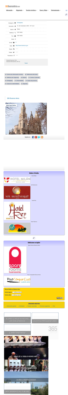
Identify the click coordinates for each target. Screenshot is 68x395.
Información (9, 10)
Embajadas (20, 22)
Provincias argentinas (45, 306)
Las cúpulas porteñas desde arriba (45, 321)
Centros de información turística (15, 74)
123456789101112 (19, 292)
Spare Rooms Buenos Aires (34, 245)
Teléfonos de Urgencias (13, 77)
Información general (11, 306)
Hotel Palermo (34, 221)
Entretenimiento (55, 10)
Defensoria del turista (32, 74)
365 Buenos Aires (13, 98)
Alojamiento (19, 10)
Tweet (26, 63)
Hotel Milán (34, 175)
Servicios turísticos (31, 10)
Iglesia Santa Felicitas (11, 105)
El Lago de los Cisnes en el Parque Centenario (30, 340)
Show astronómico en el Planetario (27, 379)
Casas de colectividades (13, 83)
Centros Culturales (35, 77)
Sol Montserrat (34, 184)
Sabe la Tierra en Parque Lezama (30, 360)
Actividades (21, 306)
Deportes (25, 83)
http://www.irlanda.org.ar (22, 45)
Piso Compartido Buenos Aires (34, 274)
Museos (24, 77)
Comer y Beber (44, 10)
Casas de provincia (32, 80)
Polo (54, 306)
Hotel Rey (34, 200)
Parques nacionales (32, 306)
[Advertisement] (34, 152)
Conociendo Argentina (34, 304)
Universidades (19, 80)
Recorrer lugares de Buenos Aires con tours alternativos (17, 320)
